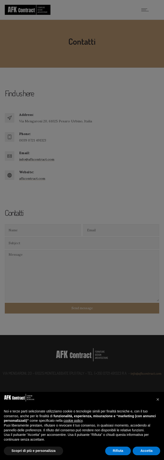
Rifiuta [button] (118, 451)
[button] (158, 399)
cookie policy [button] (73, 420)
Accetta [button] (146, 451)
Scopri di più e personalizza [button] (33, 451)
